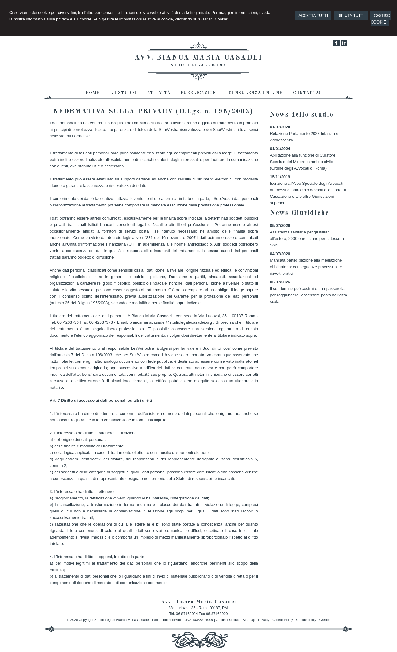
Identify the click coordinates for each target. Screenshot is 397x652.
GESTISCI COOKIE (381, 18)
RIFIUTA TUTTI (350, 15)
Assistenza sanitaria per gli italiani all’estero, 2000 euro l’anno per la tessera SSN (307, 238)
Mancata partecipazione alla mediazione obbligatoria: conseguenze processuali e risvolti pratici (306, 267)
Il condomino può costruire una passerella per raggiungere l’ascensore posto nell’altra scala (308, 295)
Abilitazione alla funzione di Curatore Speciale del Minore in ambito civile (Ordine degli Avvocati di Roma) (302, 162)
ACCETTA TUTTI (313, 15)
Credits (324, 620)
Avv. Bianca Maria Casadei (198, 57)
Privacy (263, 620)
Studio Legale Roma (198, 65)
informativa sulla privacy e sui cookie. (59, 19)
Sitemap (249, 620)
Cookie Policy (282, 620)
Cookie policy (306, 620)
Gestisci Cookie (227, 620)
